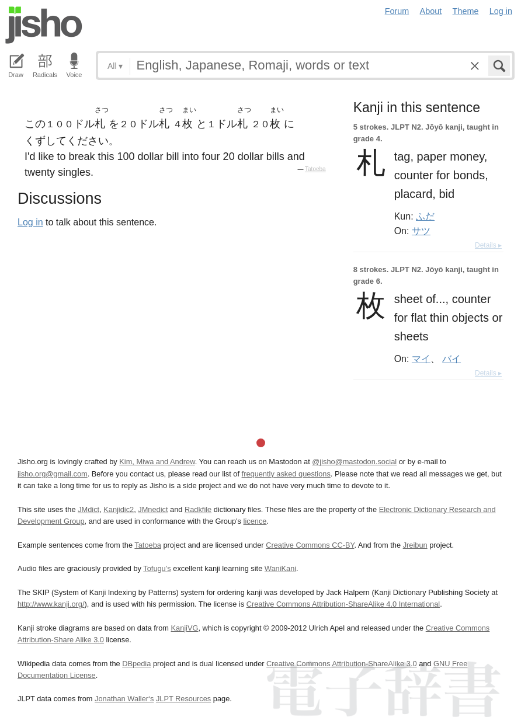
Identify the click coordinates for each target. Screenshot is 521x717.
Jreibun (415, 545)
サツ (421, 230)
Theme (466, 11)
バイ (451, 358)
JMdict (88, 509)
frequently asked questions (286, 473)
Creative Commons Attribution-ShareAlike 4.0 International (343, 604)
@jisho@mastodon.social (354, 461)
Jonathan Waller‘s (124, 698)
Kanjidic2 (118, 509)
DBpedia (136, 663)
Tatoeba (315, 169)
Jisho (43, 25)
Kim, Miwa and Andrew (156, 461)
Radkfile (198, 509)
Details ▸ (488, 245)
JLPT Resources (183, 698)
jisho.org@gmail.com (53, 473)
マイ (421, 358)
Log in (500, 11)
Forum (397, 11)
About (431, 11)
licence (255, 521)
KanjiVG (184, 628)
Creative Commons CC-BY (310, 545)
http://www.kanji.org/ (51, 604)
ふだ (425, 216)
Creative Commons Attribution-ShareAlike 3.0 (341, 663)
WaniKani (280, 568)
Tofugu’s (157, 568)
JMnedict (153, 509)
